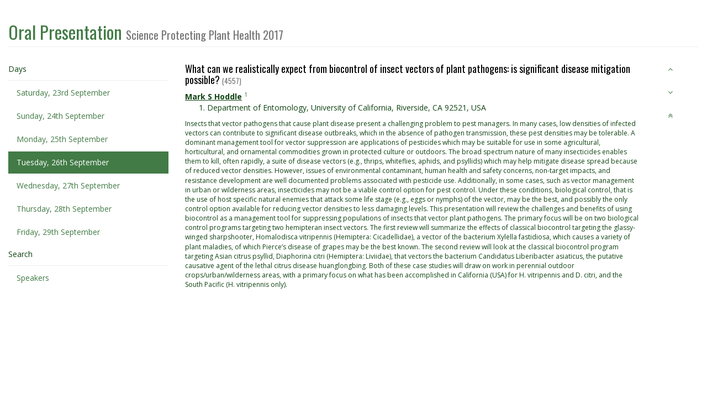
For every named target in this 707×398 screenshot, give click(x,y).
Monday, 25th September (62, 139)
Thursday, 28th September (64, 208)
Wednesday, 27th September (68, 185)
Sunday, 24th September (60, 116)
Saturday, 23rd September (63, 92)
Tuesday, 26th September (63, 162)
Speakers (33, 278)
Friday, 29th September (58, 232)
